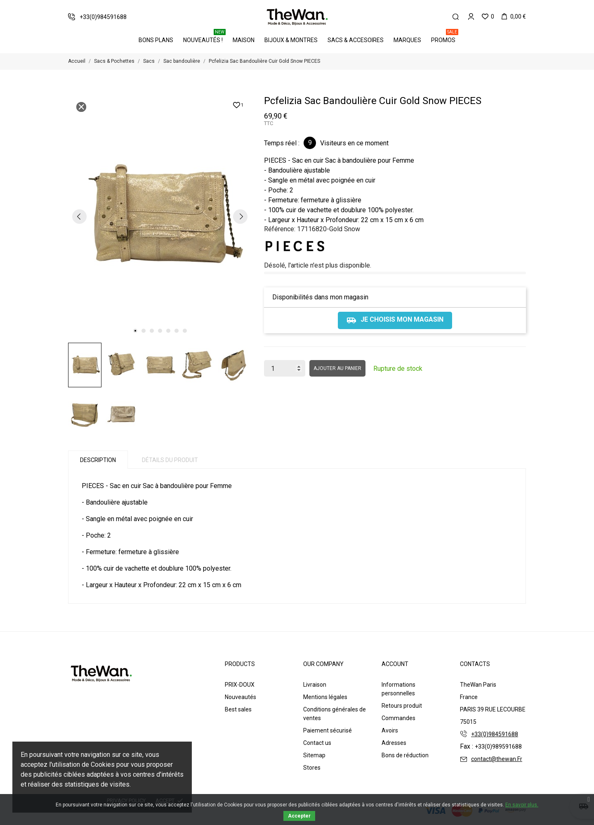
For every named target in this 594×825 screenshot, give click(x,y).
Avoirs (390, 730)
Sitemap (314, 755)
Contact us (317, 743)
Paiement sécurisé (327, 730)
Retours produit (402, 705)
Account (395, 664)
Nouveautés (240, 697)
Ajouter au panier (337, 368)
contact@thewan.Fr (496, 759)
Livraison (314, 684)
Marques (407, 40)
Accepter (299, 816)
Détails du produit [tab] (170, 460)
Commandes (398, 718)
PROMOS (444, 37)
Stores (312, 767)
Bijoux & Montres (291, 40)
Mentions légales (325, 697)
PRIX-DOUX (240, 684)
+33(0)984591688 (494, 734)
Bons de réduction (405, 755)
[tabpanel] (160, 216)
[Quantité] (284, 368)
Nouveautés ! (204, 37)
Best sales (238, 709)
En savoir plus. (521, 805)
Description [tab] (98, 460)
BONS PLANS (156, 40)
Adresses (394, 743)
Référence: (279, 229)
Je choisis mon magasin (394, 320)
